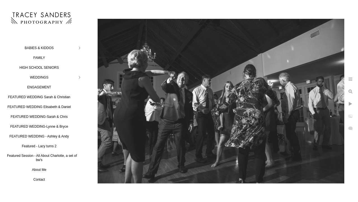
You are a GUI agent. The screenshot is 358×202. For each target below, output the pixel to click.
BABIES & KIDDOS (39, 48)
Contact (39, 180)
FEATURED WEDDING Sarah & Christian (39, 97)
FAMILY (39, 58)
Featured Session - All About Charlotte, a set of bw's (42, 158)
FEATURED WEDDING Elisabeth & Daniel (39, 107)
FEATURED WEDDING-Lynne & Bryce (39, 126)
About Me (39, 170)
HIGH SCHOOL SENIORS (39, 68)
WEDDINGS (39, 77)
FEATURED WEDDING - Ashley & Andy (39, 136)
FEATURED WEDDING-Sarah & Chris (39, 117)
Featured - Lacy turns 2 (39, 146)
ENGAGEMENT (39, 87)
